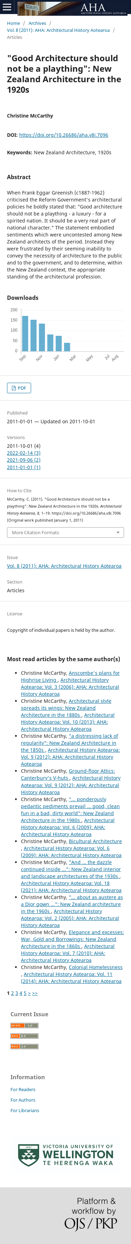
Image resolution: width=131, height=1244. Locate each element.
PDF (21, 388)
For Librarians (24, 1110)
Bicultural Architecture (95, 841)
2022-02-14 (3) (24, 453)
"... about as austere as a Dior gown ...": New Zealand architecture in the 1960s (72, 904)
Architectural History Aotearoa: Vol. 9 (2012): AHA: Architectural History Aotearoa (70, 757)
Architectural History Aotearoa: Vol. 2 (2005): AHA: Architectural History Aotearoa (70, 918)
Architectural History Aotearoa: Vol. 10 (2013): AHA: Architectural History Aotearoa (68, 722)
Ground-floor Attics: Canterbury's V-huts (68, 774)
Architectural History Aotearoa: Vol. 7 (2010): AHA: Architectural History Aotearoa (68, 953)
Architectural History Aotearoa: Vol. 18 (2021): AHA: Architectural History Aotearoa (71, 886)
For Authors (22, 1100)
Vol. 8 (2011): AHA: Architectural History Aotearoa (58, 30)
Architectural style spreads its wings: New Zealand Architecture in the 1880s (66, 708)
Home (13, 23)
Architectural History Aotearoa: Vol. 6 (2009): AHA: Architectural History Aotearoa (68, 827)
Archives (37, 23)
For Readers (22, 1089)
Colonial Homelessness (96, 967)
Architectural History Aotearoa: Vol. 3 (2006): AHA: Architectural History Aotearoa (70, 687)
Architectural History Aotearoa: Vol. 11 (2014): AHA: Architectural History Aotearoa (71, 977)
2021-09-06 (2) (24, 460)
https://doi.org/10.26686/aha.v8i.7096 (63, 135)
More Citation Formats (35, 532)
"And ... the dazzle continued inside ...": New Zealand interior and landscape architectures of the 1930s (71, 869)
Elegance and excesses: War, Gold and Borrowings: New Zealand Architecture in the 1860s (72, 939)
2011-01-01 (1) (24, 467)
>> (35, 993)
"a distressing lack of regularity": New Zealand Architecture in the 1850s (69, 743)
